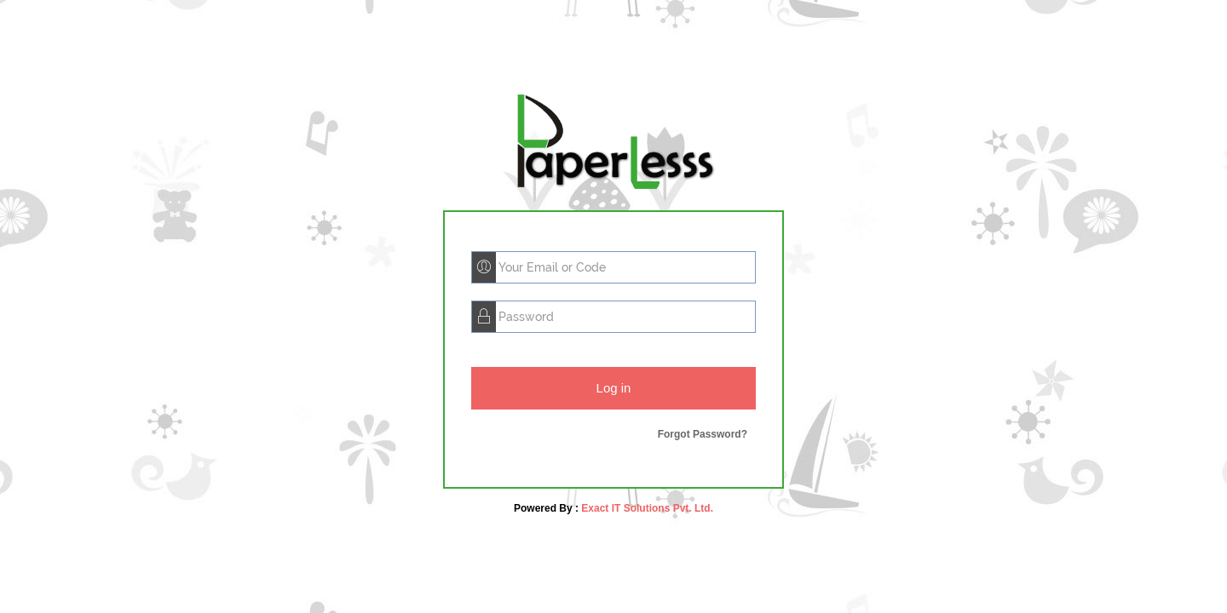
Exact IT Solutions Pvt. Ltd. (646, 508)
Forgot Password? (702, 434)
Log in (613, 388)
